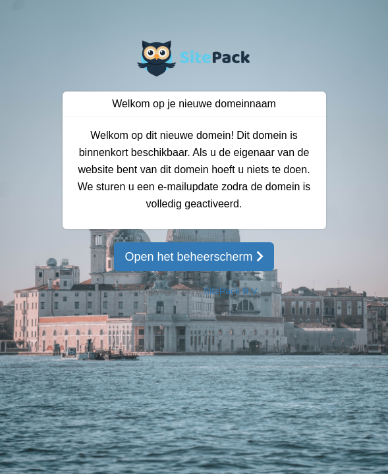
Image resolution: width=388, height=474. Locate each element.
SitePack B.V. (231, 291)
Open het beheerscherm (194, 256)
